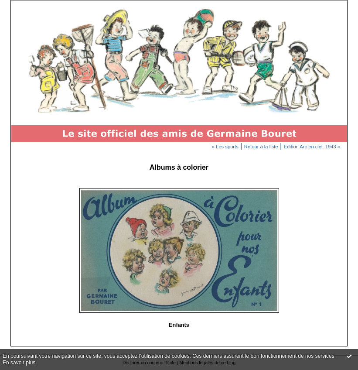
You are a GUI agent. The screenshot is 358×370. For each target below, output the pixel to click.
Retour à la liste (261, 146)
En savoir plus (19, 363)
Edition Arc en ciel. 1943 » (312, 146)
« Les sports (225, 146)
